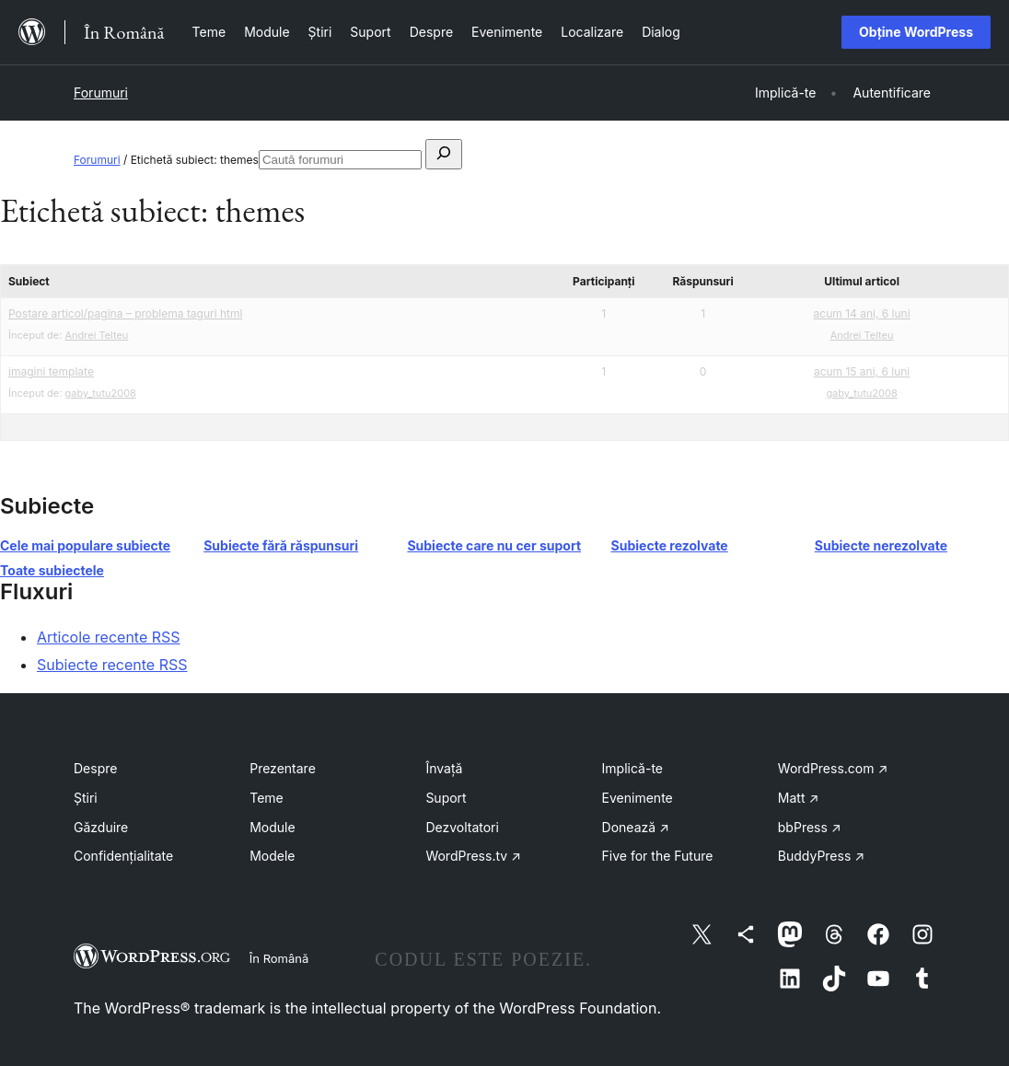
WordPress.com (833, 768)
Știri (86, 797)
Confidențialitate (123, 855)
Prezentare (282, 768)
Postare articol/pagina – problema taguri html (125, 313)
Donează (635, 827)
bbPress (809, 827)
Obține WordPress (916, 32)
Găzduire (101, 827)
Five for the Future (657, 855)
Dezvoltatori (462, 827)
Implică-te (632, 768)
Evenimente (637, 797)
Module (272, 827)
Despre (95, 768)
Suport (445, 797)
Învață (443, 768)
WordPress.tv (473, 855)
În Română (278, 958)
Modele (272, 855)
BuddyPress (821, 855)
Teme (266, 797)
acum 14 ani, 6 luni (862, 313)
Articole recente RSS (108, 637)
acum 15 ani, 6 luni (862, 371)
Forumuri (101, 92)
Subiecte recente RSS (112, 664)
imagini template (51, 371)
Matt (798, 797)
